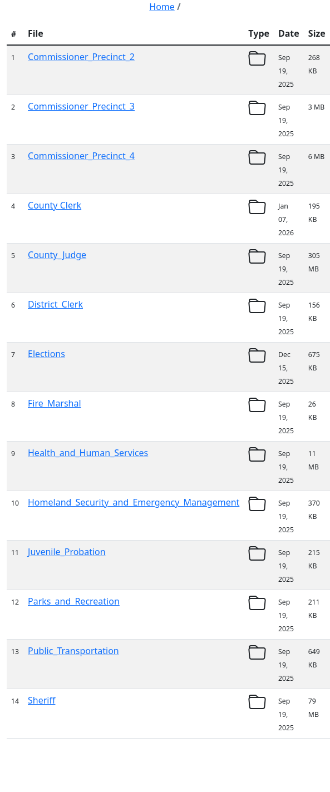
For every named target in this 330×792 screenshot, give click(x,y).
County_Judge (57, 255)
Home (162, 7)
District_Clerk (55, 304)
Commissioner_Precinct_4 (81, 156)
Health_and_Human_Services (88, 453)
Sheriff (41, 700)
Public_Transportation (73, 651)
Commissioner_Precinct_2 (81, 57)
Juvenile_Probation (67, 552)
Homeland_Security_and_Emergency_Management (133, 502)
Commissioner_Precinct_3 (81, 106)
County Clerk (54, 205)
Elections (46, 354)
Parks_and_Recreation (74, 601)
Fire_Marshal (54, 403)
